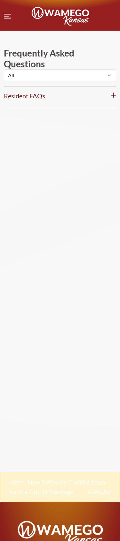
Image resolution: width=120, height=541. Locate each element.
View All (99, 491)
